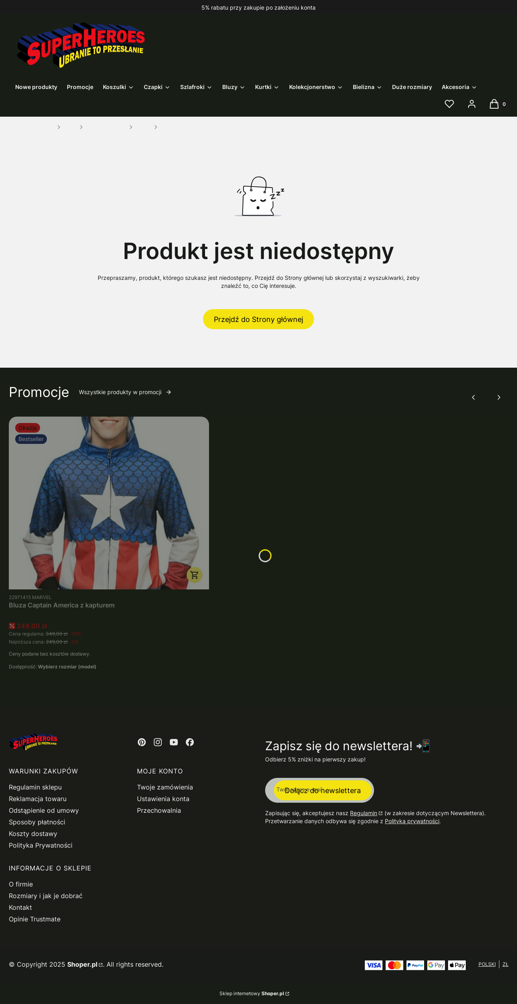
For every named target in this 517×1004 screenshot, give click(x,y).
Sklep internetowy (251, 993)
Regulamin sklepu (35, 787)
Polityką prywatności (412, 821)
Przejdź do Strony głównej (258, 319)
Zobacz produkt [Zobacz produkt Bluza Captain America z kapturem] (195, 575)
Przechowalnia (159, 810)
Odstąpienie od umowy (44, 810)
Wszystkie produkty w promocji (125, 392)
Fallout (143, 127)
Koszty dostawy (33, 834)
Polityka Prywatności (40, 845)
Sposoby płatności (37, 822)
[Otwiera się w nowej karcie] (142, 742)
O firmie (21, 884)
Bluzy (70, 127)
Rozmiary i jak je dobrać (45, 896)
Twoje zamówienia (165, 787)
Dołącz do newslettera (323, 790)
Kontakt (20, 907)
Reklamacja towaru (37, 799)
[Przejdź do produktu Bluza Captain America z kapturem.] (109, 503)
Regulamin (363, 813)
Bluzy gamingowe (106, 127)
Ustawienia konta (163, 799)
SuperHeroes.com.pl (31, 127)
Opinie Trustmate (34, 919)
